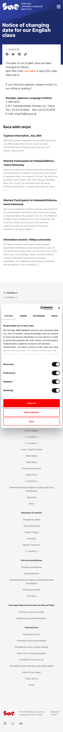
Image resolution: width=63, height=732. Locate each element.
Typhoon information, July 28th (22, 135)
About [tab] (54, 316)
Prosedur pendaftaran (31, 567)
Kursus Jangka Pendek (31, 449)
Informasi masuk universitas (31, 612)
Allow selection (31, 412)
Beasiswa (31, 538)
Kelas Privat (31, 475)
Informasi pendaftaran (31, 560)
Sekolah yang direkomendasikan (31, 618)
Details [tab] (23, 316)
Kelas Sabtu (31, 462)
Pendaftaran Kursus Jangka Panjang (31, 647)
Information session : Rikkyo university (27, 239)
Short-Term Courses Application (31, 653)
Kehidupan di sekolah (31, 512)
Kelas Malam (31, 456)
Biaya (31, 503)
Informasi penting (32, 526)
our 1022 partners (21, 330)
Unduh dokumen (31, 573)
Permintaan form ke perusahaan (31, 640)
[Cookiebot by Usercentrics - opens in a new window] (40, 308)
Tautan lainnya (31, 678)
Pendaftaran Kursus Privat (31, 659)
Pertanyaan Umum (31, 634)
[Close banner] (59, 308)
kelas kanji (31, 497)
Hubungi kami (31, 627)
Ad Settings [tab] (39, 316)
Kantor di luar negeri (31, 672)
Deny (31, 421)
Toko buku (31, 596)
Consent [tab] (8, 316)
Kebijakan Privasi (55, 713)
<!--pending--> (31, 437)
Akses (31, 685)
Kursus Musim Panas (31, 468)
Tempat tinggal (31, 532)
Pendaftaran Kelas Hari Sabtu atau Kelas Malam (31, 666)
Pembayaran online (31, 589)
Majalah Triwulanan (31, 545)
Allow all (31, 403)
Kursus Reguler (31, 430)
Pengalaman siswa (31, 519)
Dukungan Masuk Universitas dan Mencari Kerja (31, 605)
